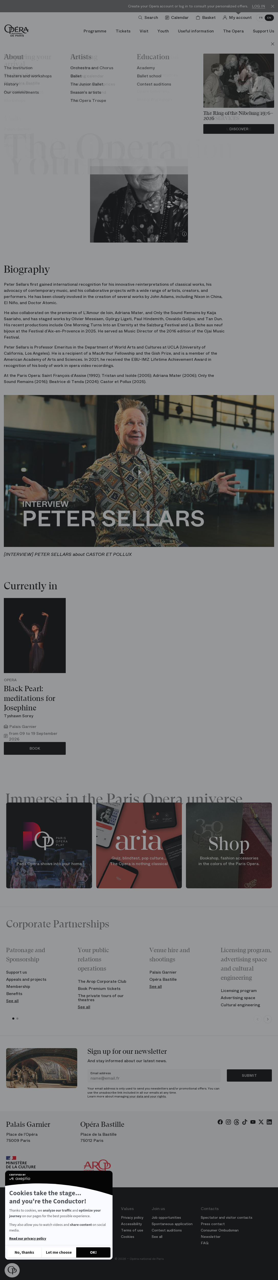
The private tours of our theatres (101, 998)
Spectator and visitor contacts (226, 1217)
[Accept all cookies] (93, 1252)
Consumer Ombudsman (220, 1230)
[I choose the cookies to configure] (59, 1252)
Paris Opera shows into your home (49, 864)
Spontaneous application (172, 1223)
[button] (12, 1270)
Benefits (14, 994)
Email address (101, 1073)
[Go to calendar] (178, 18)
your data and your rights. (147, 1096)
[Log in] (238, 18)
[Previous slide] (257, 1019)
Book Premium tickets (99, 988)
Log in (258, 6)
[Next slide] (268, 1019)
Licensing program (239, 991)
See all (12, 1001)
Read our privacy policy (27, 1238)
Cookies (127, 1236)
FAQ (205, 1243)
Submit (249, 1075)
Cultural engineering (240, 1005)
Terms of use (132, 1230)
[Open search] (149, 18)
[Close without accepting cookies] (24, 1252)
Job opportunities (166, 1217)
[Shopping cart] (207, 18)
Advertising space (238, 998)
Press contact (213, 1223)
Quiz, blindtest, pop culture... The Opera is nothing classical (139, 861)
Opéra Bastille (163, 979)
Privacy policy (132, 1217)
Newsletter (210, 1236)
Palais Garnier (163, 972)
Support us (16, 972)
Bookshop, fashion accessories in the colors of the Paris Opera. (229, 861)
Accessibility (131, 1223)
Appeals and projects (26, 979)
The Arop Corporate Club (102, 981)
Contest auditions (167, 1230)
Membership (18, 986)
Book (34, 748)
